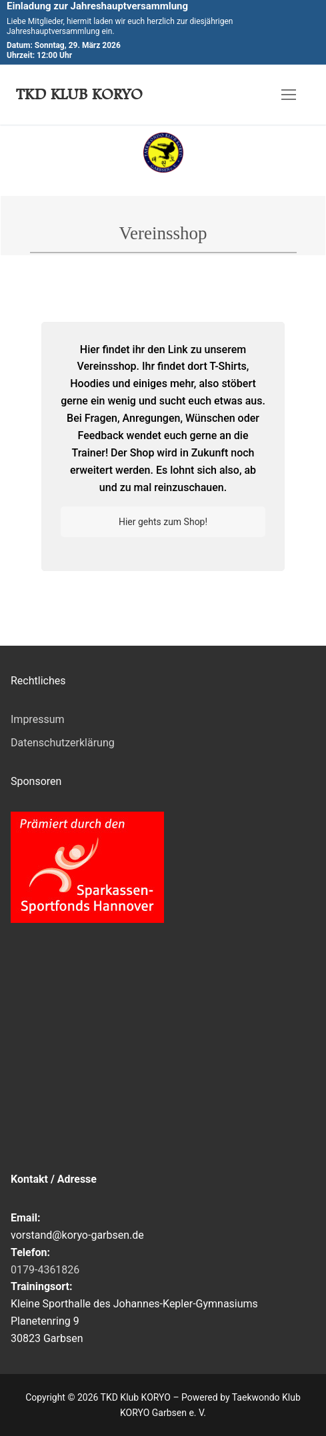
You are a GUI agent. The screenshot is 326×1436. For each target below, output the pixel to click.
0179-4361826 (45, 1269)
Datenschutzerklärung (63, 742)
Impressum (38, 719)
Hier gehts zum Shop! (163, 521)
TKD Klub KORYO (79, 94)
